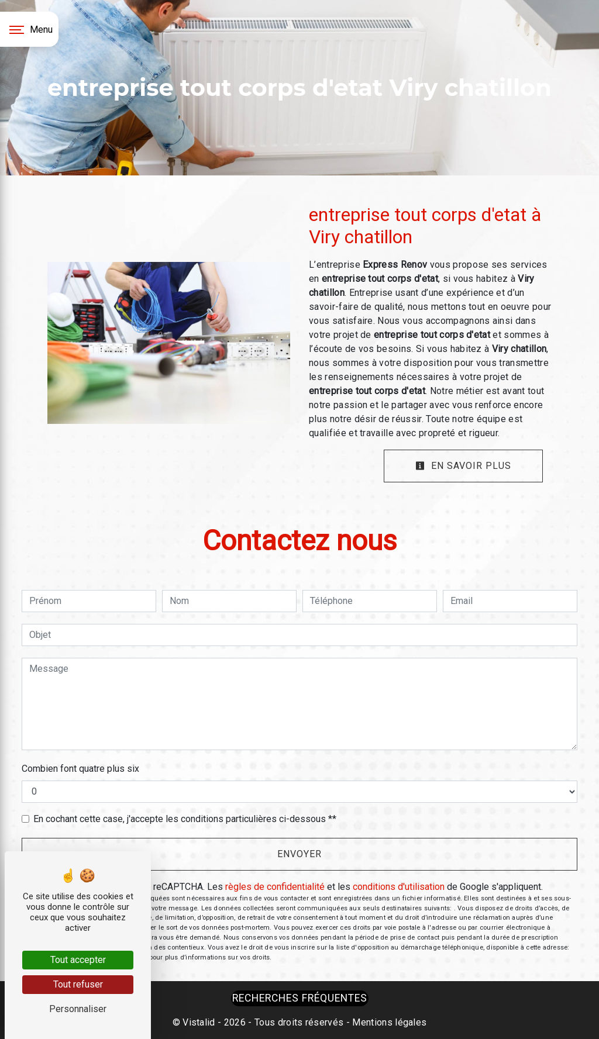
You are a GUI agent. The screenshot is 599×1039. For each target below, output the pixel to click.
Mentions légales (388, 1022)
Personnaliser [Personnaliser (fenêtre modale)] (77, 1008)
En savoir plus (463, 465)
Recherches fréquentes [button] (299, 998)
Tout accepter (78, 959)
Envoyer (299, 853)
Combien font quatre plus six (80, 768)
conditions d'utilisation (399, 886)
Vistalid (199, 1022)
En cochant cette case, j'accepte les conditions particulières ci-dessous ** (184, 818)
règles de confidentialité (275, 886)
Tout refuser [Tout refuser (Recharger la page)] (78, 984)
